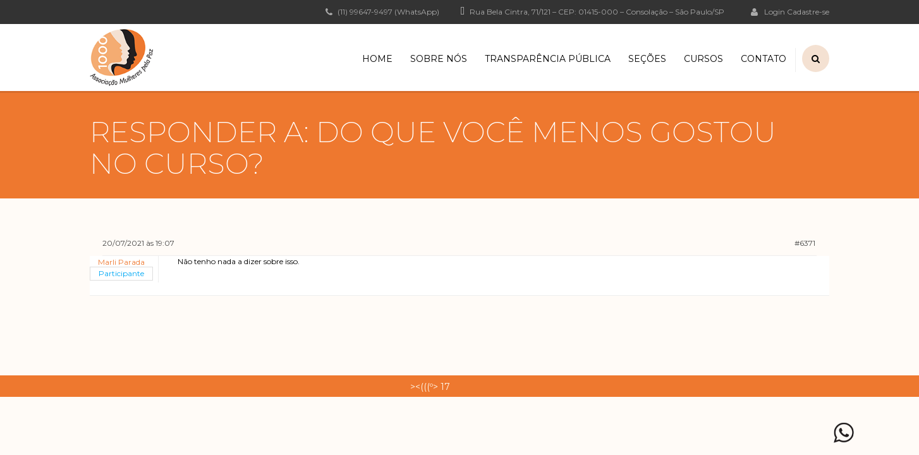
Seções (647, 58)
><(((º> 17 (430, 386)
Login (768, 11)
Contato (763, 58)
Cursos (703, 58)
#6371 (804, 243)
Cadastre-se (808, 12)
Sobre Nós (438, 58)
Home (377, 58)
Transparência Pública (548, 58)
